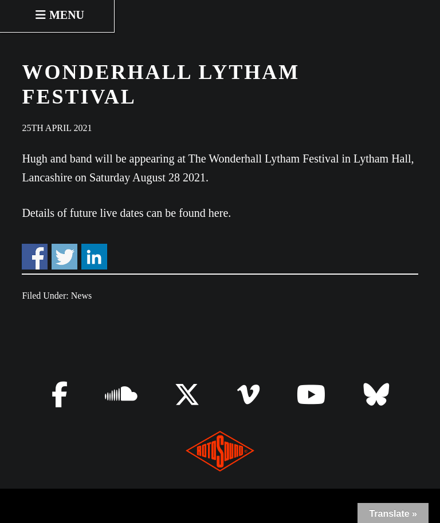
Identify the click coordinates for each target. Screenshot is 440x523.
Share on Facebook (35, 257)
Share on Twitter (64, 257)
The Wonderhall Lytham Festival (263, 158)
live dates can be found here (164, 213)
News (81, 295)
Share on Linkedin (94, 257)
